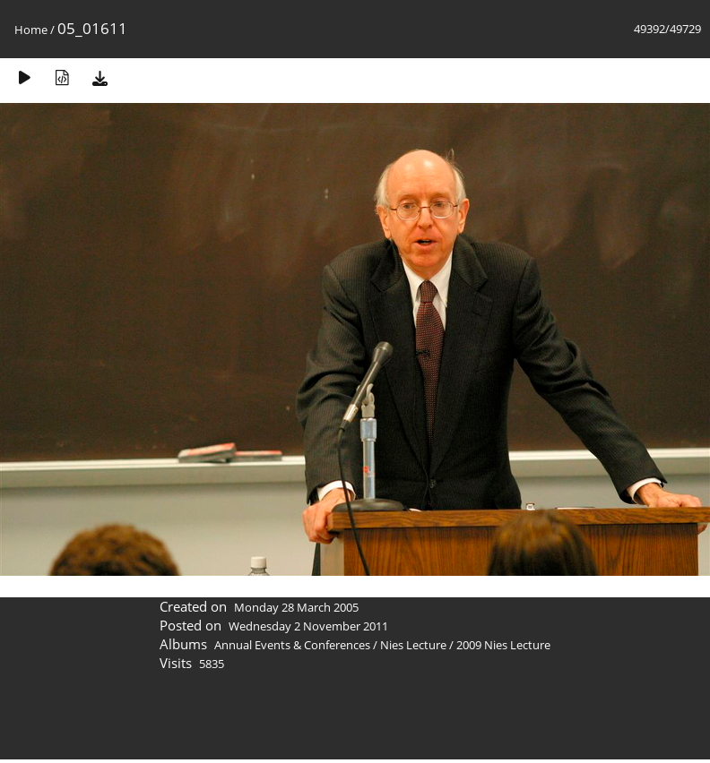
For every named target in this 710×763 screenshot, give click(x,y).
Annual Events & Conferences (292, 645)
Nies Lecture (413, 645)
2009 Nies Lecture (503, 645)
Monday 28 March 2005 (296, 607)
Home (31, 29)
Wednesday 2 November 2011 (308, 626)
